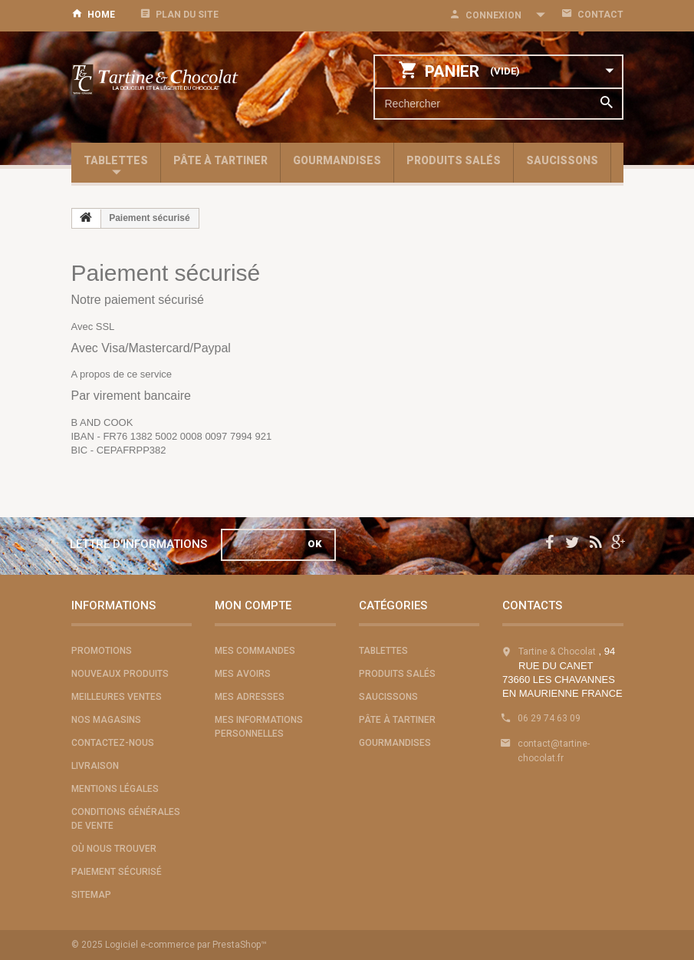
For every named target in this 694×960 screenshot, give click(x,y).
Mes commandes (255, 650)
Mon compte (253, 605)
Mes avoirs (243, 673)
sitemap (91, 894)
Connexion (493, 15)
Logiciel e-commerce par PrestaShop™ (186, 944)
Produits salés (453, 160)
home (101, 14)
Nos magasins (106, 719)
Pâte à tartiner (220, 160)
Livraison (95, 765)
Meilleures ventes (116, 696)
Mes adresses (250, 696)
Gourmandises (337, 160)
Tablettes (116, 160)
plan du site (187, 14)
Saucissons (562, 160)
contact (600, 14)
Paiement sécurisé (116, 871)
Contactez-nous (112, 742)
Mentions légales (115, 789)
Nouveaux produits (120, 673)
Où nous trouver (113, 848)
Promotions (101, 650)
